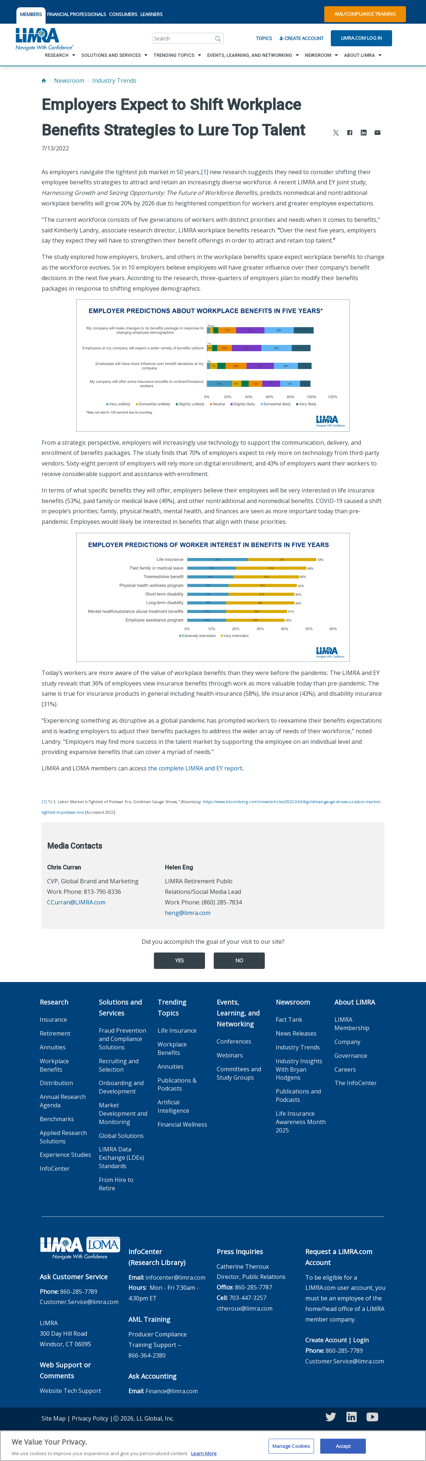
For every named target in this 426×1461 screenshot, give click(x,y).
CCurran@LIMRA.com (76, 902)
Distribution (56, 1083)
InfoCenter (55, 1169)
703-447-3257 (247, 1298)
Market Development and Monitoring (123, 1113)
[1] (204, 172)
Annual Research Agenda (63, 1101)
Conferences (234, 1041)
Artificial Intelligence (173, 1106)
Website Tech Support (70, 1391)
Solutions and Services (120, 1007)
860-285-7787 (253, 1287)
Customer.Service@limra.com (79, 1302)
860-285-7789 (78, 1292)
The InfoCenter (355, 1083)
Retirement (55, 1033)
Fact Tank (289, 1020)
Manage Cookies (291, 1448)
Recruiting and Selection (119, 1065)
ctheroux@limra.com (244, 1308)
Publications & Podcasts (177, 1084)
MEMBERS (31, 14)
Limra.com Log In (361, 38)
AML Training (149, 1319)
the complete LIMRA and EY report (195, 768)
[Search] (218, 38)
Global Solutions (121, 1136)
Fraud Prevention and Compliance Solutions (122, 1038)
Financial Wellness (182, 1124)
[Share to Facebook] (350, 133)
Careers (345, 1069)
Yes (179, 960)
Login (361, 1340)
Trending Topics (172, 1007)
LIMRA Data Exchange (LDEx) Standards (121, 1157)
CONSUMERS (123, 14)
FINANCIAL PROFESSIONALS (76, 14)
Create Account (301, 38)
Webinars (230, 1055)
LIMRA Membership (351, 1024)
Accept (343, 1448)
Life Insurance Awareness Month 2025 (301, 1122)
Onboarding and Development (121, 1087)
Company (347, 1042)
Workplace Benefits (54, 1065)
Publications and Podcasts (298, 1095)
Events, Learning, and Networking (238, 1013)
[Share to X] (336, 133)
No (239, 960)
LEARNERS (151, 14)
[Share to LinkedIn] (364, 133)
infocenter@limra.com (175, 1277)
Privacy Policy (90, 1418)
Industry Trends (114, 80)
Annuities (53, 1047)
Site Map (54, 1418)
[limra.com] (44, 38)
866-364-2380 (147, 1355)
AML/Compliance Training (365, 14)
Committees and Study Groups (239, 1073)
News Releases (296, 1033)
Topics (264, 38)
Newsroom (69, 80)
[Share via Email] (377, 133)
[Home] (44, 80)
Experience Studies (65, 1155)
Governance (350, 1056)
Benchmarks (57, 1119)
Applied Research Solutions (63, 1137)
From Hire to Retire (116, 1184)
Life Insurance (177, 1030)
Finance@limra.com (172, 1391)
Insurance (53, 1020)
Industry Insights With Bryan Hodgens (299, 1069)
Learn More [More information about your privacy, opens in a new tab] (204, 1456)
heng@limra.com (187, 913)
